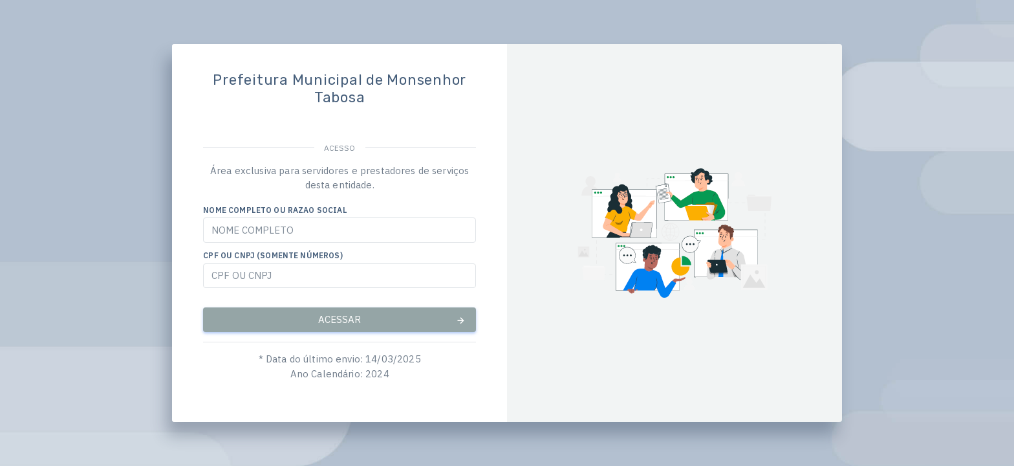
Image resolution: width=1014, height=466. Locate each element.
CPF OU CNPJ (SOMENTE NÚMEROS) (272, 255)
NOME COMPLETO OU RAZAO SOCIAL (275, 210)
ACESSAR (392, 319)
